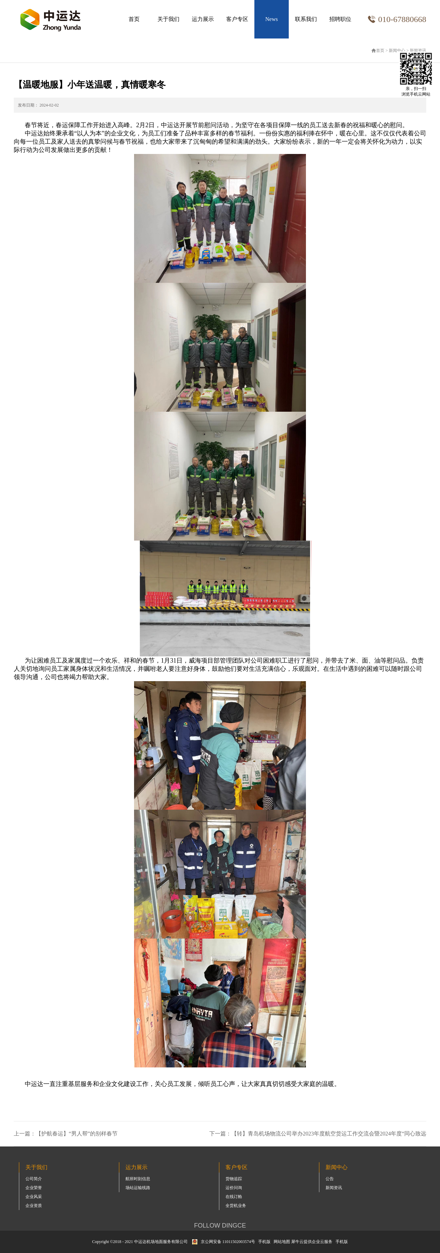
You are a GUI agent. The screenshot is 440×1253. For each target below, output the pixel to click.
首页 (134, 19)
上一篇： (66, 1133)
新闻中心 (397, 50)
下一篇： (317, 1133)
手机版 (263, 1241)
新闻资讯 (418, 50)
